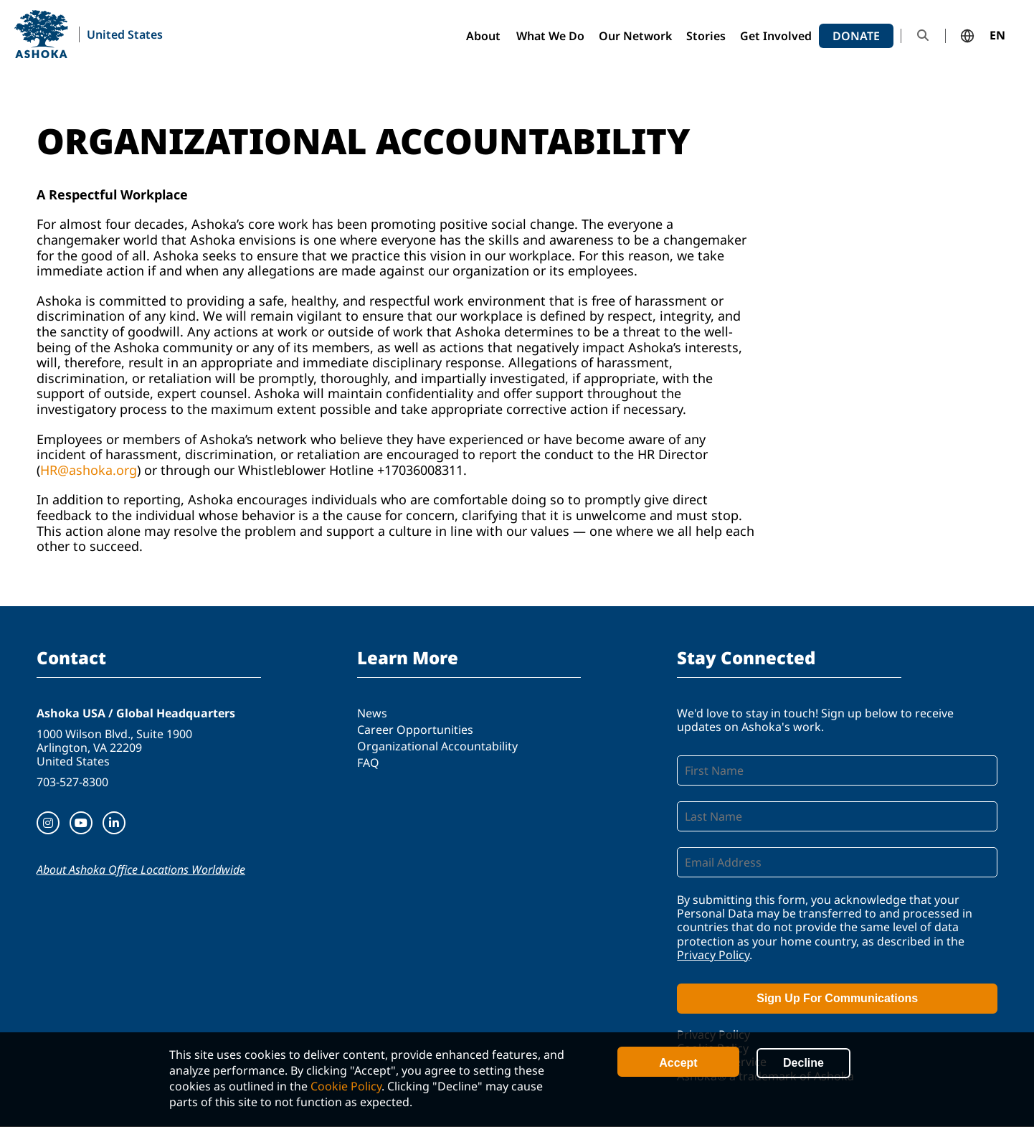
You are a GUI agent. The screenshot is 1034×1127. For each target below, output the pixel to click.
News (372, 713)
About (483, 36)
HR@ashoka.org (88, 469)
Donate (856, 36)
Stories (706, 36)
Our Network (635, 36)
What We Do (550, 36)
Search (923, 35)
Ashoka (41, 34)
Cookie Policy (345, 1086)
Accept (678, 1063)
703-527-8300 (72, 782)
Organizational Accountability (437, 746)
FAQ (368, 762)
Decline (803, 1063)
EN (997, 36)
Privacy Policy (713, 955)
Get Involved (776, 36)
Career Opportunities (415, 729)
